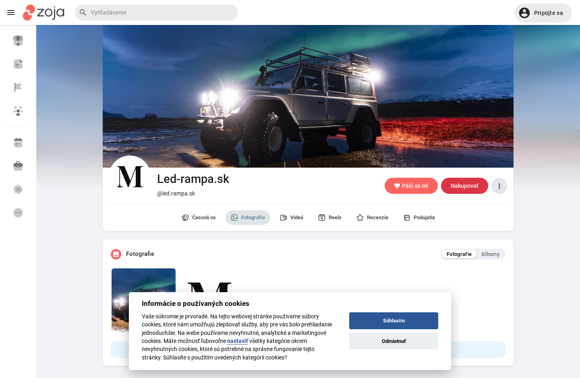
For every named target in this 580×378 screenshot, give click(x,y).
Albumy (490, 254)
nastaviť (237, 341)
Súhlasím (394, 321)
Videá (291, 217)
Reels (330, 217)
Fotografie (248, 217)
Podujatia (419, 217)
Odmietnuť (394, 341)
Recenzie (372, 217)
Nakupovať (464, 186)
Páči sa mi (411, 186)
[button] (543, 13)
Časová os (199, 217)
